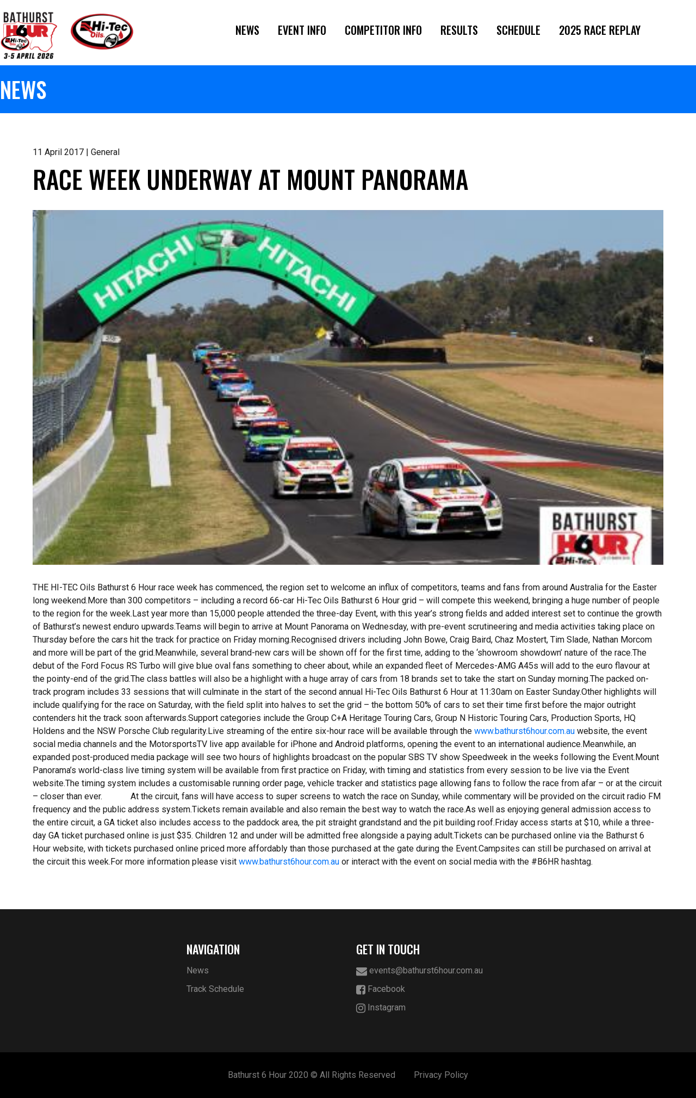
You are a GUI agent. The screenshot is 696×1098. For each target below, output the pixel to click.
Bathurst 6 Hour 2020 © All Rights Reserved (311, 1075)
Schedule (518, 30)
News (247, 30)
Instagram (381, 1008)
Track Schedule (215, 989)
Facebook (380, 989)
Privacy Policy (441, 1075)
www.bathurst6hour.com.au (524, 731)
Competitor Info (383, 30)
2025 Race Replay (600, 30)
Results (459, 30)
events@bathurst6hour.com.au (419, 971)
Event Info (302, 30)
